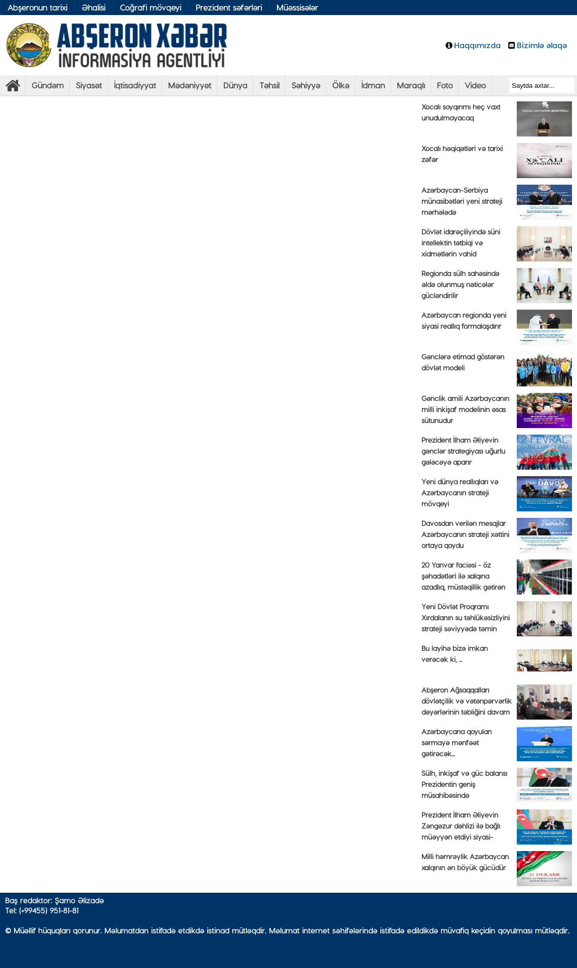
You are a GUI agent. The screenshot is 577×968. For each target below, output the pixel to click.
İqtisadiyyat (135, 85)
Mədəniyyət (189, 85)
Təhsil (269, 85)
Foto (445, 85)
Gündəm (48, 85)
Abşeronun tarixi (37, 7)
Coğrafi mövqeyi (150, 7)
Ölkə (340, 85)
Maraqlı (411, 85)
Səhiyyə (306, 85)
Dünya (235, 85)
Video (475, 85)
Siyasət (89, 85)
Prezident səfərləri (229, 7)
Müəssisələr (297, 7)
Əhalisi (93, 7)
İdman (373, 85)
